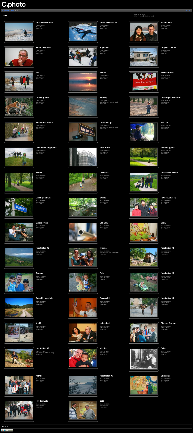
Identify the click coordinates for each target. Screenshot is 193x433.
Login (188, 10)
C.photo (5, 10)
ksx (12, 10)
